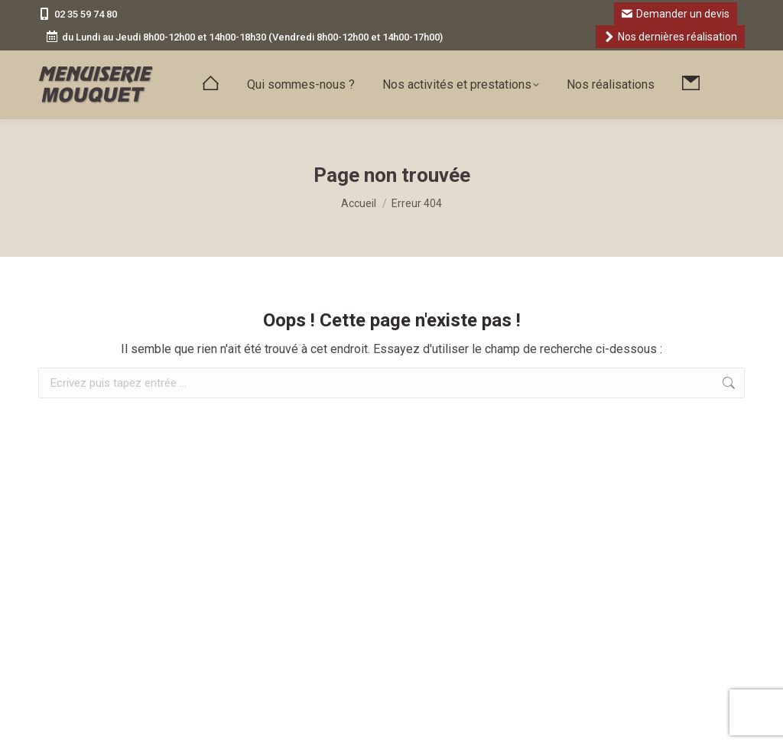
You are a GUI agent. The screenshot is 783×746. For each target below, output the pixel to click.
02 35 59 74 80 (77, 14)
